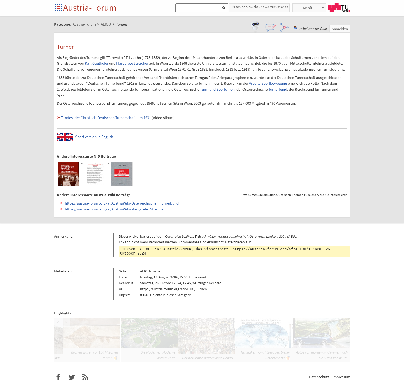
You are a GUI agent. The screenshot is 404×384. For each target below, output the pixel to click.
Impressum (341, 376)
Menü (307, 7)
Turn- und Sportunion (217, 89)
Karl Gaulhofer (96, 63)
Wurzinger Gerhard (207, 283)
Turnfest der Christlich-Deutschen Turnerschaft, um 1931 (106, 117)
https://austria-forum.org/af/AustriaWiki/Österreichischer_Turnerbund (122, 203)
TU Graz (339, 7)
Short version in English (94, 136)
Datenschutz (319, 376)
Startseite (58, 8)
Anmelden (340, 28)
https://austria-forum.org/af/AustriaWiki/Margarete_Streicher (115, 209)
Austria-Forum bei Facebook (58, 377)
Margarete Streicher (132, 63)
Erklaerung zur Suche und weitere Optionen (259, 7)
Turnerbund (277, 89)
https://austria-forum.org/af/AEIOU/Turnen (277, 249)
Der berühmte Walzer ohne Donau (207, 358)
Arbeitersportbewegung (268, 83)
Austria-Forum (89, 7)
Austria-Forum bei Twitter (72, 377)
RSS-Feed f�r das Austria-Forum (85, 377)
